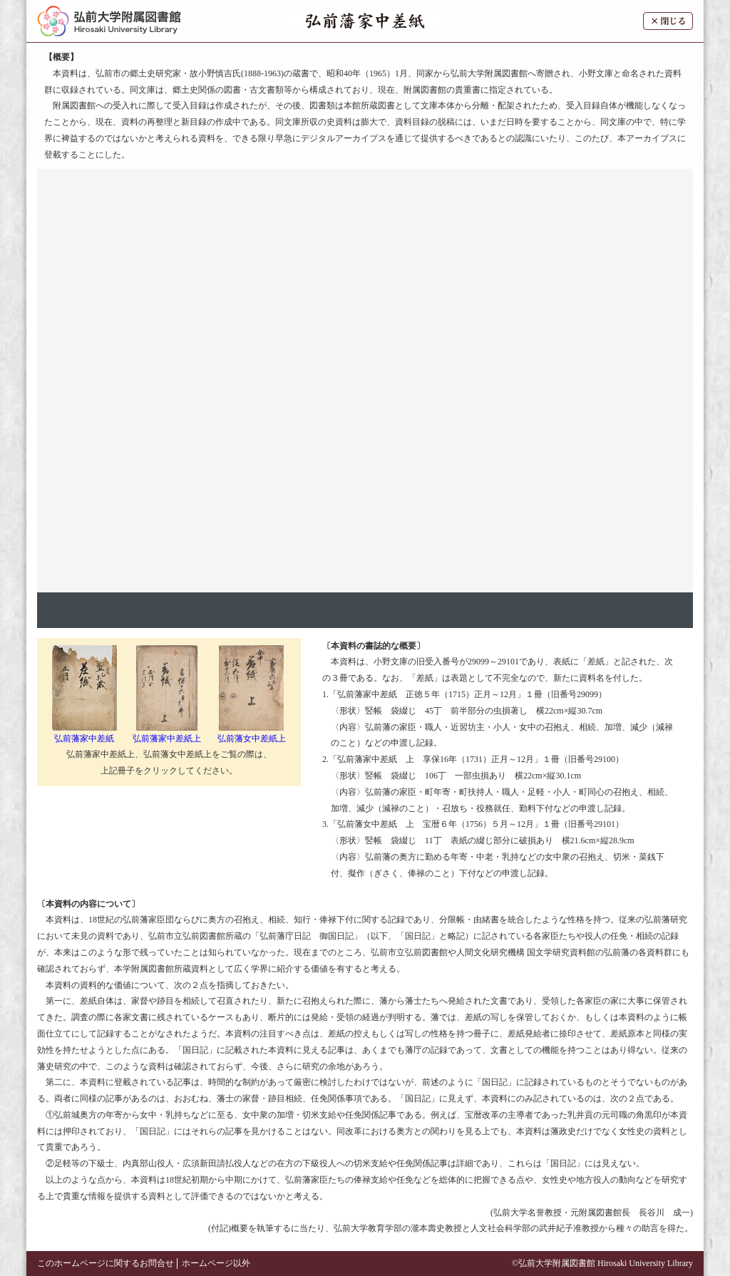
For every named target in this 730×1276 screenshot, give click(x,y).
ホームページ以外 (216, 1263)
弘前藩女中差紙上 (251, 733)
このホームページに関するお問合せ (105, 1263)
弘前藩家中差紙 (84, 733)
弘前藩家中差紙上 (167, 733)
